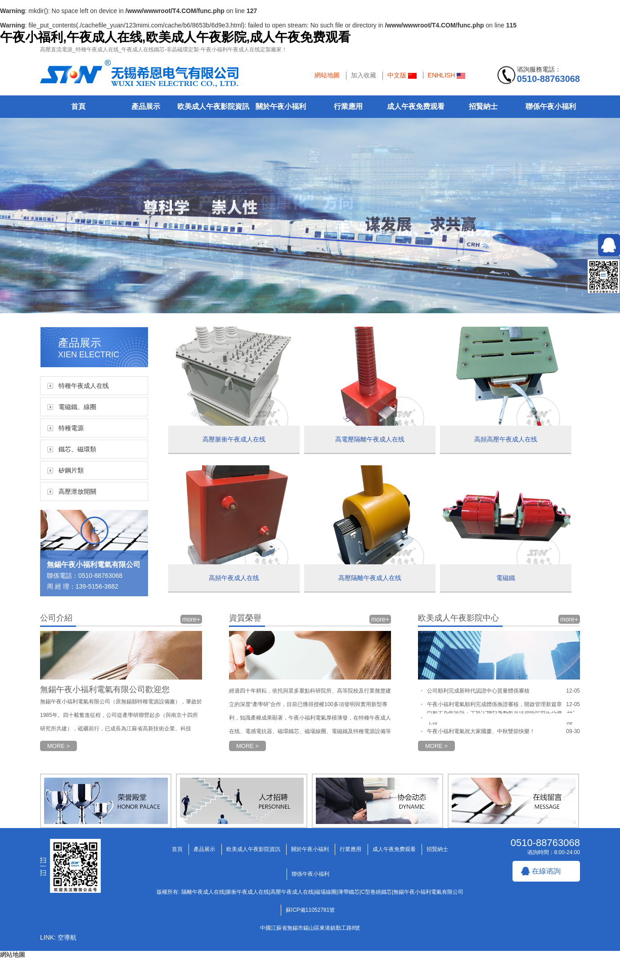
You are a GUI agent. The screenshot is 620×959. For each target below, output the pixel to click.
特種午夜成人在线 (83, 385)
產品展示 (145, 106)
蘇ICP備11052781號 (310, 910)
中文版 (402, 75)
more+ (191, 619)
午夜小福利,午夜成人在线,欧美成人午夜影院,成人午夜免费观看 (175, 37)
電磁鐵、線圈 (77, 406)
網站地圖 (327, 75)
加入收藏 (363, 75)
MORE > (58, 746)
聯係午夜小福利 (551, 106)
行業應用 (348, 106)
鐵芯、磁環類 (77, 449)
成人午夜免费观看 (416, 106)
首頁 (78, 106)
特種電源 (71, 428)
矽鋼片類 (71, 470)
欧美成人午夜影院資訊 (213, 106)
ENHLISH (447, 75)
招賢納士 (483, 106)
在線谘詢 (546, 871)
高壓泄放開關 (77, 491)
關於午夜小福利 (281, 106)
